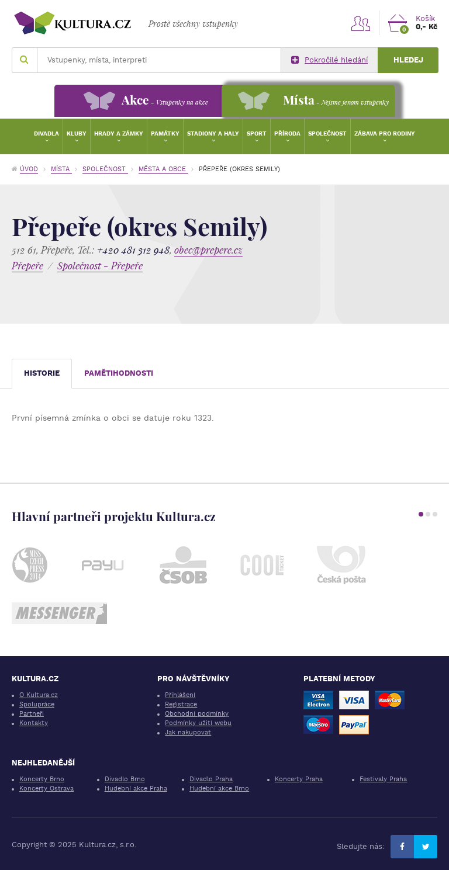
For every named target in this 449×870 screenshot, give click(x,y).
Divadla (46, 133)
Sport (257, 133)
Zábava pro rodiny (384, 133)
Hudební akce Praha (136, 788)
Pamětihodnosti (118, 373)
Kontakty (33, 723)
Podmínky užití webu (198, 723)
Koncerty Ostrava (46, 788)
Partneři (31, 714)
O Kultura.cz (38, 695)
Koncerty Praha (299, 779)
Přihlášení (180, 695)
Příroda (287, 133)
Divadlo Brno (125, 779)
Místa (61, 169)
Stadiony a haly (213, 133)
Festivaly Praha (383, 779)
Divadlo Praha (211, 779)
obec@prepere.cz (208, 250)
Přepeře (27, 265)
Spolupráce (36, 704)
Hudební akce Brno (219, 788)
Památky (165, 133)
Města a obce (163, 169)
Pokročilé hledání (329, 60)
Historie (42, 373)
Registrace (181, 704)
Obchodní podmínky (197, 714)
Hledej (408, 60)
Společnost (327, 133)
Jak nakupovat (188, 732)
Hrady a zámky (118, 133)
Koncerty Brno (41, 779)
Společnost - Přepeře (100, 265)
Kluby (77, 133)
